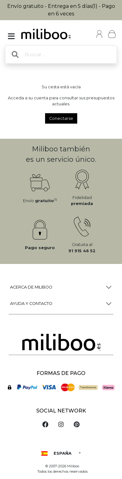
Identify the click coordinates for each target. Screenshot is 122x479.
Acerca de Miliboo (31, 287)
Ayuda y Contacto (31, 303)
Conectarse (61, 118)
